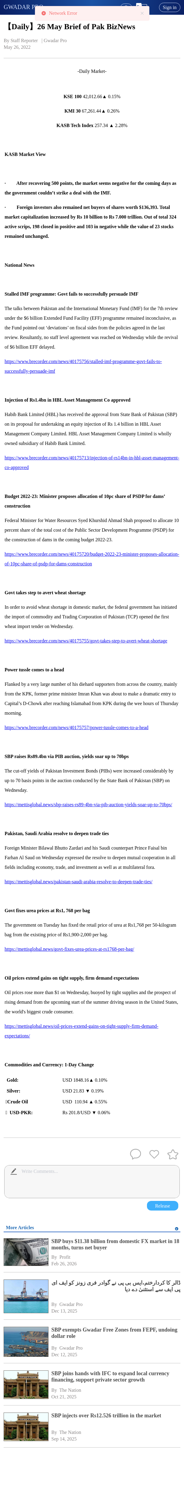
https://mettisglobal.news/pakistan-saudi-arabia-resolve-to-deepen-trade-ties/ (78, 881)
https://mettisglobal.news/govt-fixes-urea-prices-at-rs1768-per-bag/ (69, 949)
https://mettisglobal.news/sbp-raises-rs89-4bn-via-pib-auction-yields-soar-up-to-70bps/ (88, 804)
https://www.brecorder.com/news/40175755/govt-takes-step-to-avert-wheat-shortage (86, 640)
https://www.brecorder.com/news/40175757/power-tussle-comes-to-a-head (76, 727)
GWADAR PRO (23, 7)
